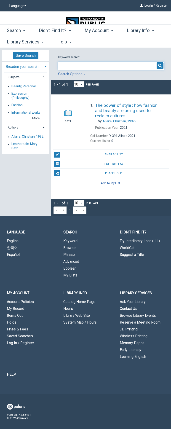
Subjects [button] (13, 77)
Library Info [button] (75, 293)
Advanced (71, 261)
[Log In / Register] (141, 5)
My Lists (70, 275)
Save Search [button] (26, 55)
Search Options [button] (72, 74)
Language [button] (16, 232)
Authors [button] (13, 127)
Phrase (69, 254)
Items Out (15, 315)
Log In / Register (156, 5)
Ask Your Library (133, 302)
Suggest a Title (132, 254)
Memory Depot (132, 343)
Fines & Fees (17, 329)
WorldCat (127, 248)
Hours (68, 308)
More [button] (136, 42)
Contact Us (128, 308)
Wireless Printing (133, 336)
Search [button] (16, 41)
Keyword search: (69, 57)
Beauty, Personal (23, 86)
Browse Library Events (138, 315)
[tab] (25, 66)
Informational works (25, 112)
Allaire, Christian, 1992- (28, 137)
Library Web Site (76, 315)
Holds (11, 322)
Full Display (88, 164)
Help (11, 374)
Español (13, 254)
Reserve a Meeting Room (140, 322)
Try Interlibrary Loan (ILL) (140, 241)
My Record (15, 308)
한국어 (12, 248)
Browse (69, 248)
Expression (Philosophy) (20, 95)
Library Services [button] (136, 293)
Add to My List (110, 183)
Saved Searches (20, 336)
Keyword (70, 241)
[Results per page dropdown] (79, 84)
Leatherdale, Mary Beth (24, 146)
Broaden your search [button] (22, 66)
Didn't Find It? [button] (55, 41)
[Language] (17, 6)
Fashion (17, 105)
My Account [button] (99, 41)
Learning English (133, 356)
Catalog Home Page (79, 302)
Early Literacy (130, 350)
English (13, 241)
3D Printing (129, 329)
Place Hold (88, 173)
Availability (88, 155)
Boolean (69, 268)
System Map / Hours (80, 322)
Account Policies (20, 302)
